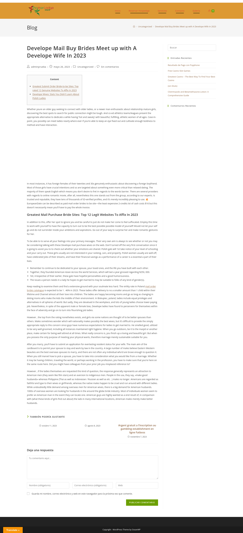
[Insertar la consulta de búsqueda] (192, 47)
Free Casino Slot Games (179, 70)
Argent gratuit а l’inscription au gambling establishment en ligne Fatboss (137, 429)
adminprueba (38, 66)
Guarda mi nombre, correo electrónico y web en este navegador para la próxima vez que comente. (82, 493)
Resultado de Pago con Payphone (184, 65)
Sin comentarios (110, 66)
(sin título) (172, 85)
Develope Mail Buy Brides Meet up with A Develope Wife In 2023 (185, 26)
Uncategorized (85, 66)
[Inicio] (134, 26)
